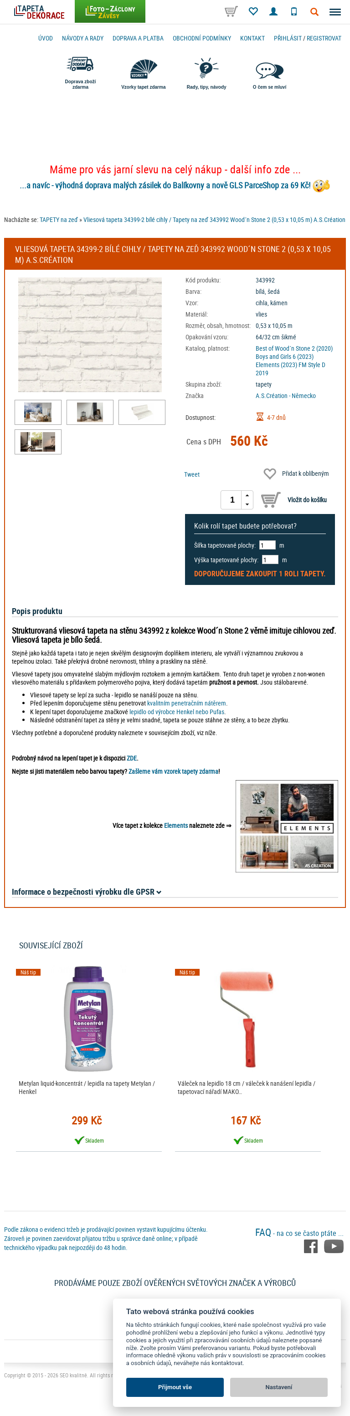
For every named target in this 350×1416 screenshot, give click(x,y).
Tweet (192, 474)
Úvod (45, 38)
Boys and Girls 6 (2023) (285, 356)
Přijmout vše (175, 1387)
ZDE (132, 758)
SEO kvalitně (73, 1375)
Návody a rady (82, 38)
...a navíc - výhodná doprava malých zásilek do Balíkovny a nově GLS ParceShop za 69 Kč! (165, 185)
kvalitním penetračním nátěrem (186, 703)
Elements (176, 825)
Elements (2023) (276, 364)
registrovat (324, 38)
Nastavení (279, 1387)
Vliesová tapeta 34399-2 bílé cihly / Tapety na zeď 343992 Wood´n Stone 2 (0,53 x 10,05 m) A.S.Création (214, 219)
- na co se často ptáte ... (299, 1233)
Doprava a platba (138, 38)
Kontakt (252, 38)
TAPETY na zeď (59, 219)
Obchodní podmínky (202, 38)
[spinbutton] (232, 500)
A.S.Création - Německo (286, 395)
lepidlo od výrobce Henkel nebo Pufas (176, 711)
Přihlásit (288, 38)
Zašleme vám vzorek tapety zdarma (173, 771)
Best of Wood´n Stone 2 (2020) (294, 348)
